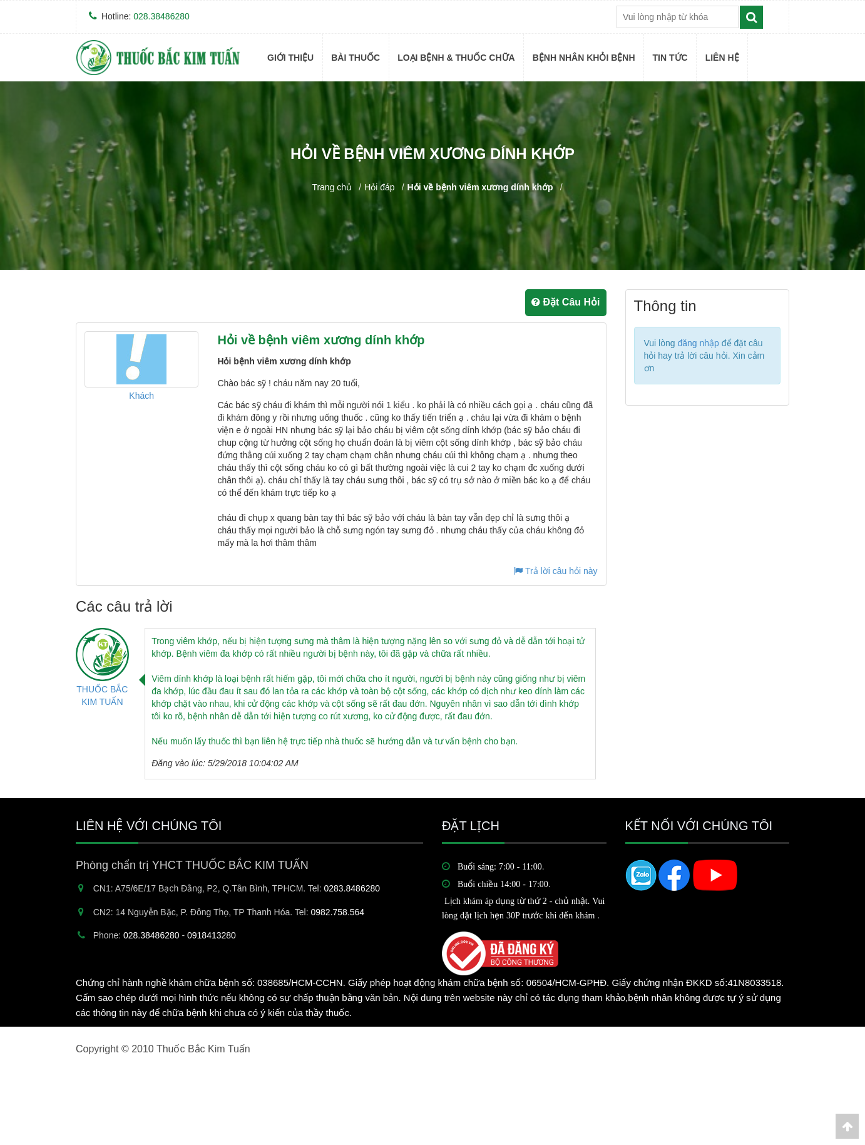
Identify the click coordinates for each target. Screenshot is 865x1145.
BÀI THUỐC (355, 58)
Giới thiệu (290, 58)
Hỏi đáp (379, 187)
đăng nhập (698, 343)
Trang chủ (332, 187)
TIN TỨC (670, 58)
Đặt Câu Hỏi (565, 302)
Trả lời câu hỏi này (555, 571)
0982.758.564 (338, 912)
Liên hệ (722, 58)
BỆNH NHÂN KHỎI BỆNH (584, 58)
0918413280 (211, 935)
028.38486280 (161, 16)
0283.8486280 (352, 888)
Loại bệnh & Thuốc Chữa (456, 58)
